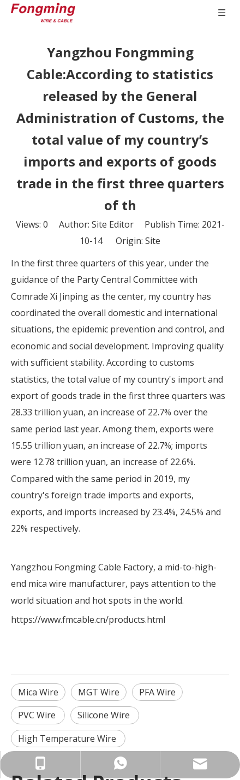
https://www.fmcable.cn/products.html (88, 620)
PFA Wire (157, 692)
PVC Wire (38, 715)
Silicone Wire (104, 715)
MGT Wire (98, 692)
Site (152, 241)
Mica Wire (38, 692)
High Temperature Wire (68, 739)
